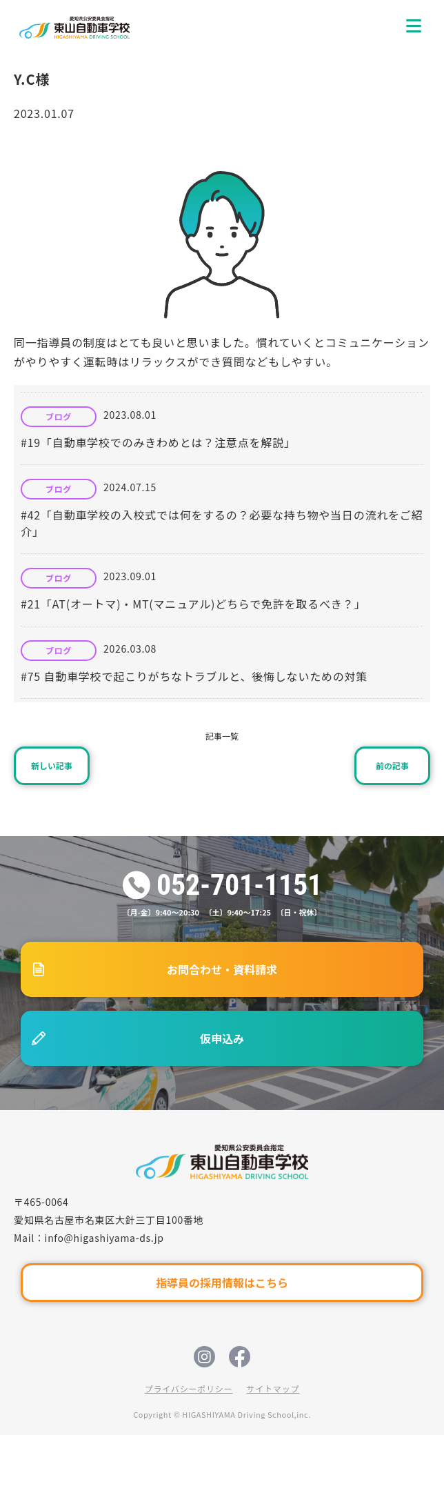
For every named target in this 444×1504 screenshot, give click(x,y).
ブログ (59, 416)
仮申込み (222, 1038)
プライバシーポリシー (189, 1388)
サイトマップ (272, 1388)
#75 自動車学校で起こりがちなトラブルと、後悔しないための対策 (194, 676)
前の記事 (392, 765)
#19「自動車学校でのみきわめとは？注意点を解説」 (158, 442)
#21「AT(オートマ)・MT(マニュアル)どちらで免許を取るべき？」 (193, 603)
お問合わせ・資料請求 (222, 969)
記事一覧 (222, 736)
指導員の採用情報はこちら (222, 1282)
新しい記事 (51, 765)
